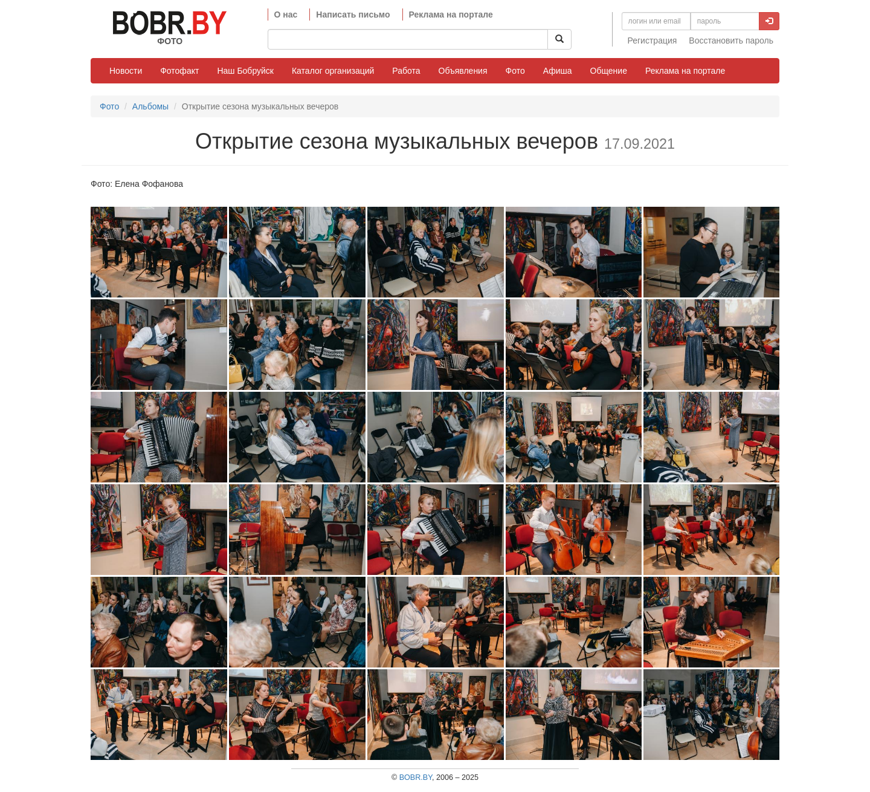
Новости (125, 71)
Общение (608, 71)
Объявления (463, 71)
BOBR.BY (415, 777)
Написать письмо (353, 14)
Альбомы (150, 106)
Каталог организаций (333, 71)
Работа (406, 71)
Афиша (557, 71)
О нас (286, 14)
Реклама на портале (451, 14)
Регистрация (652, 40)
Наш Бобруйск (245, 71)
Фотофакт (179, 71)
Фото (515, 71)
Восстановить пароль (731, 40)
